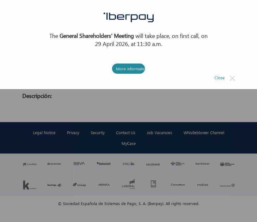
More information (130, 68)
